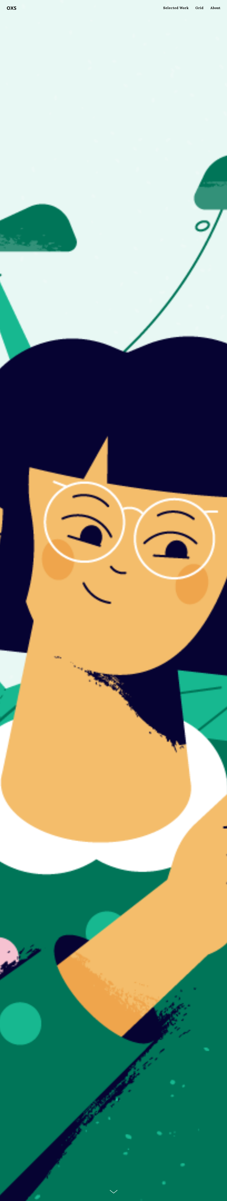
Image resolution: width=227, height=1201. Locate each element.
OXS (11, 7)
